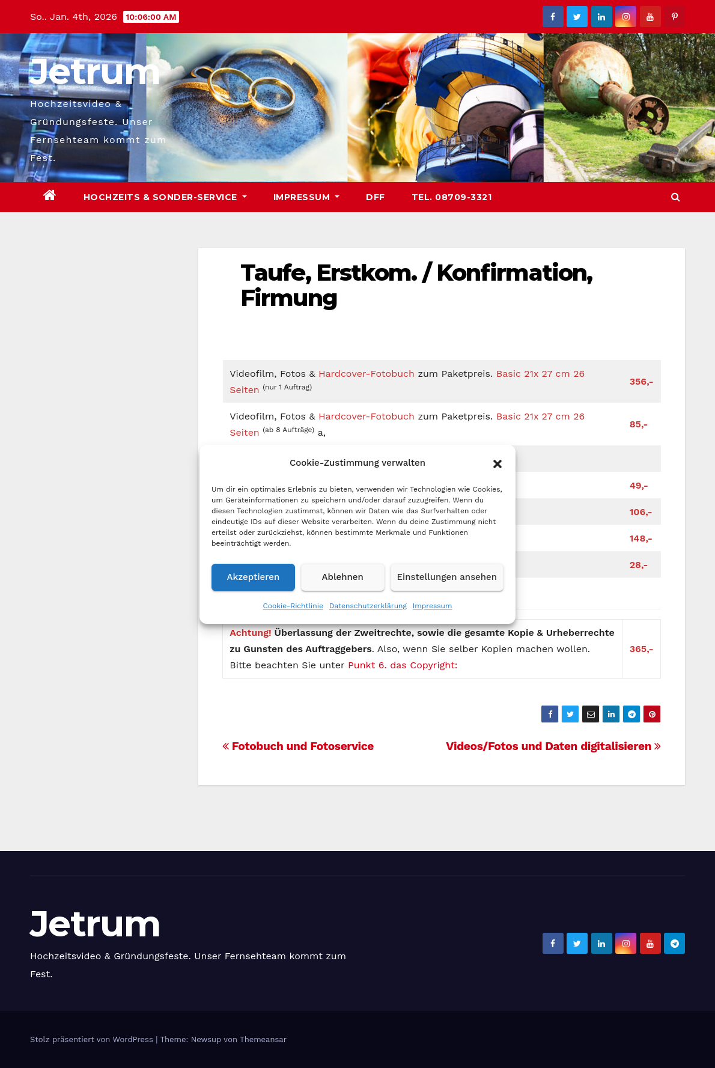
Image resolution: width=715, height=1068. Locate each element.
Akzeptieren (253, 577)
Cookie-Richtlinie (293, 606)
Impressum (432, 606)
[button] (497, 463)
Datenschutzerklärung (368, 606)
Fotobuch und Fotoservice (298, 746)
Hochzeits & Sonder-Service (165, 197)
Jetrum (95, 71)
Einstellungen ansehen (447, 577)
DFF (375, 197)
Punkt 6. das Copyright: (402, 665)
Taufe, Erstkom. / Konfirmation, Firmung (416, 285)
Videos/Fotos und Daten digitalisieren (553, 746)
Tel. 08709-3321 (452, 197)
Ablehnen (343, 577)
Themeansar (263, 1039)
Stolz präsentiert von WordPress (93, 1039)
